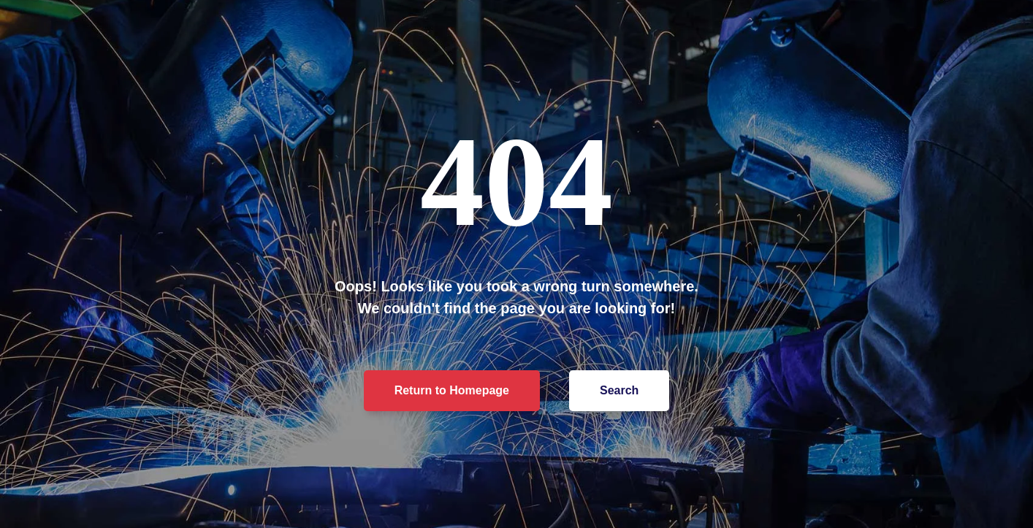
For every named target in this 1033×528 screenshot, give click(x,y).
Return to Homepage (451, 390)
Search (619, 390)
